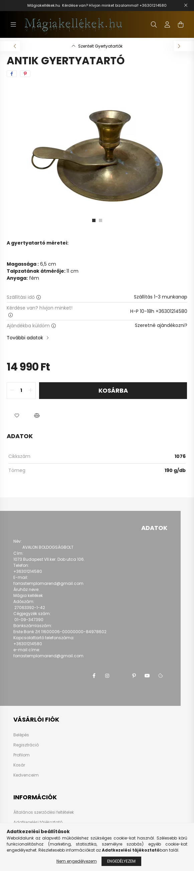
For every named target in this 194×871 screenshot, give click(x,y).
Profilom (21, 755)
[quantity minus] (12, 391)
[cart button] (180, 24)
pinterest (134, 675)
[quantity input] (21, 391)
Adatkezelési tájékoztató (37, 822)
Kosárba (113, 390)
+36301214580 (153, 5)
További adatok (25, 337)
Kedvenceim (26, 775)
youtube (147, 675)
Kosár (19, 765)
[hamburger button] (13, 24)
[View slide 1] (93, 220)
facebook (94, 675)
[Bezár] (186, 5)
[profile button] (167, 24)
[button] (16, 415)
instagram (107, 675)
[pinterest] (25, 73)
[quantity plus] (30, 391)
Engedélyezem (121, 861)
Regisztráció (26, 745)
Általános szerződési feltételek (43, 812)
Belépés (21, 735)
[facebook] (12, 73)
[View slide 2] (100, 220)
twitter (120, 675)
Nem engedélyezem (76, 861)
